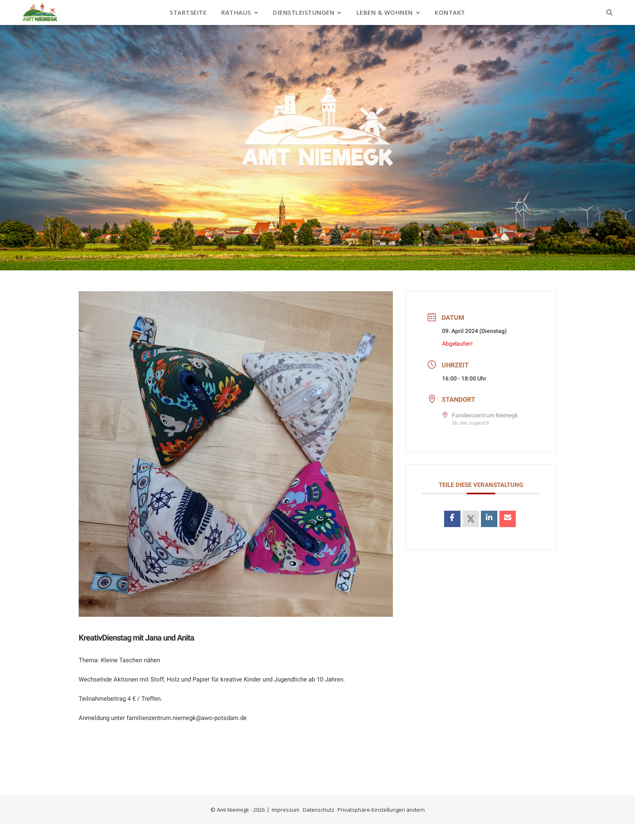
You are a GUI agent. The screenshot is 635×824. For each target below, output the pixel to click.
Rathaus (236, 12)
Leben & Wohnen (384, 12)
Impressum (285, 809)
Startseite (188, 12)
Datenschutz (318, 809)
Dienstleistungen (303, 12)
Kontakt (450, 12)
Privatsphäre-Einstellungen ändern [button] (381, 809)
